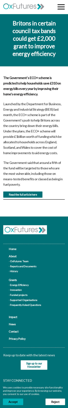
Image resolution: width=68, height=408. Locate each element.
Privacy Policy (17, 338)
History (14, 271)
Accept (13, 402)
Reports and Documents (23, 266)
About (12, 256)
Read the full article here (23, 196)
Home (12, 249)
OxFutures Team (19, 261)
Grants (13, 280)
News (12, 324)
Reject (55, 402)
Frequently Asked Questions (25, 304)
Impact (13, 317)
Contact (13, 331)
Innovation (16, 289)
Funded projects (19, 294)
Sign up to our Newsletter (34, 365)
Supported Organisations (23, 300)
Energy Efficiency (19, 285)
